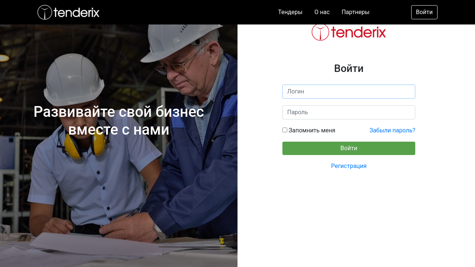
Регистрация (349, 165)
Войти (424, 12)
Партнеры (355, 12)
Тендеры (290, 12)
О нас (322, 12)
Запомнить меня (311, 130)
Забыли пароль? (392, 130)
